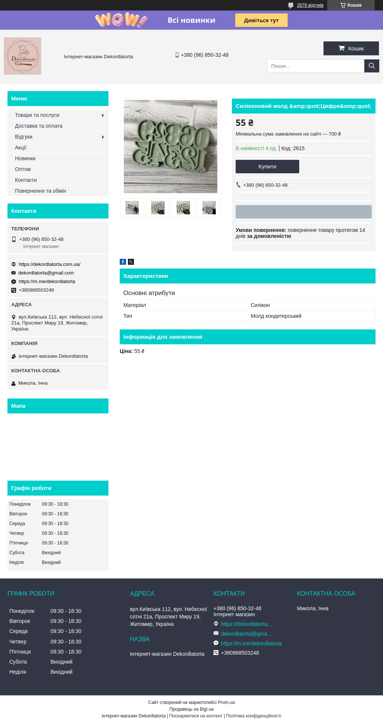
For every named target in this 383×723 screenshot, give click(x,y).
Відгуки (24, 137)
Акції (20, 148)
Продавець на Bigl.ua (191, 709)
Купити (267, 166)
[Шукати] (371, 65)
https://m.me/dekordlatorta (47, 281)
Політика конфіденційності (254, 716)
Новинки (25, 158)
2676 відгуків (310, 5)
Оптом (23, 169)
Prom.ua (226, 702)
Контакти (26, 180)
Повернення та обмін (40, 191)
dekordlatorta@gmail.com (46, 273)
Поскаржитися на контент (195, 716)
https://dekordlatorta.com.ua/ (49, 264)
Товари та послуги (37, 115)
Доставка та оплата (38, 126)
